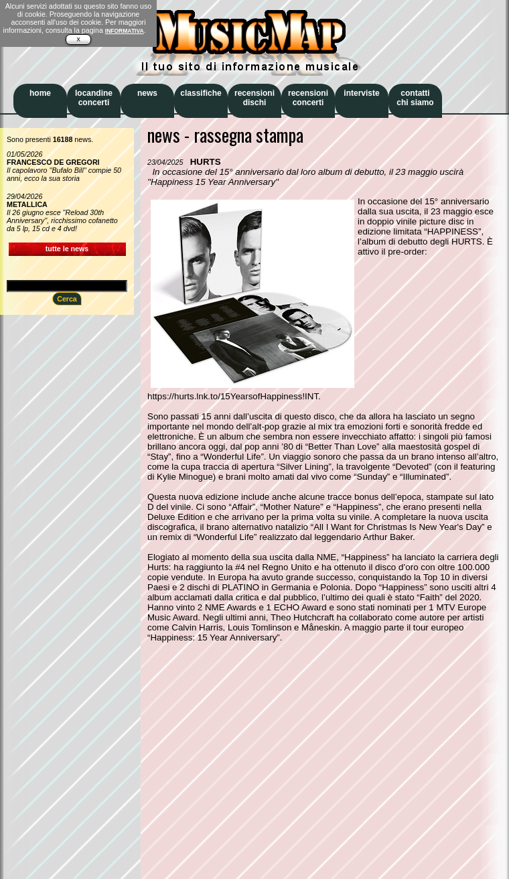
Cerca (67, 299)
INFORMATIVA (124, 30)
